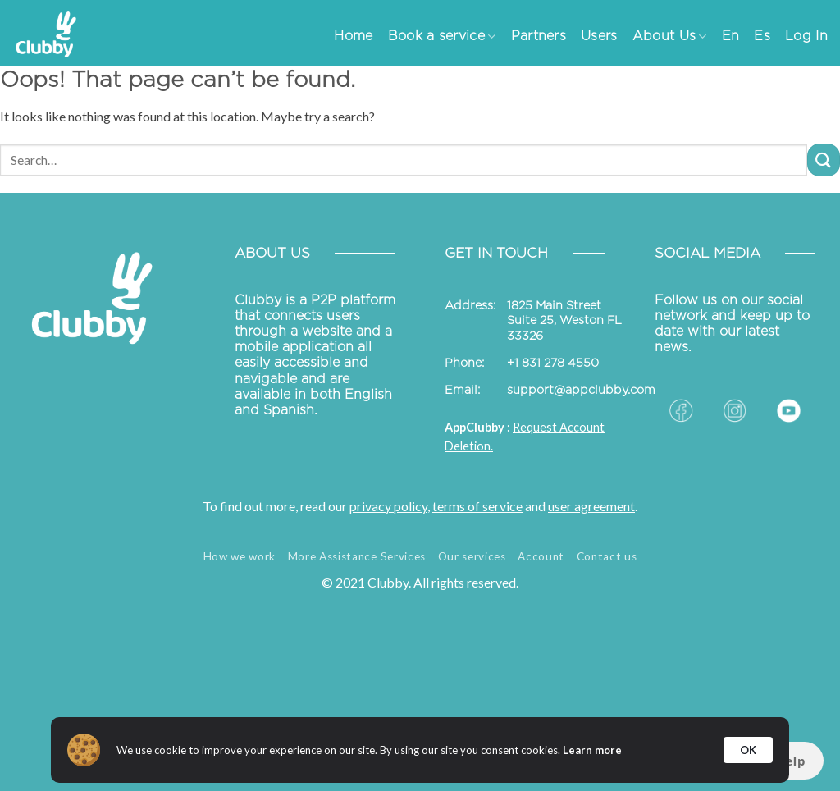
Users (599, 36)
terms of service (477, 506)
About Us (669, 36)
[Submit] (823, 160)
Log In (806, 36)
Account (541, 556)
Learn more (592, 750)
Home (353, 36)
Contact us (607, 556)
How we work (239, 556)
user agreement (591, 506)
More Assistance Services (357, 556)
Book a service (442, 36)
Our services (472, 556)
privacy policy (388, 506)
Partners (539, 36)
